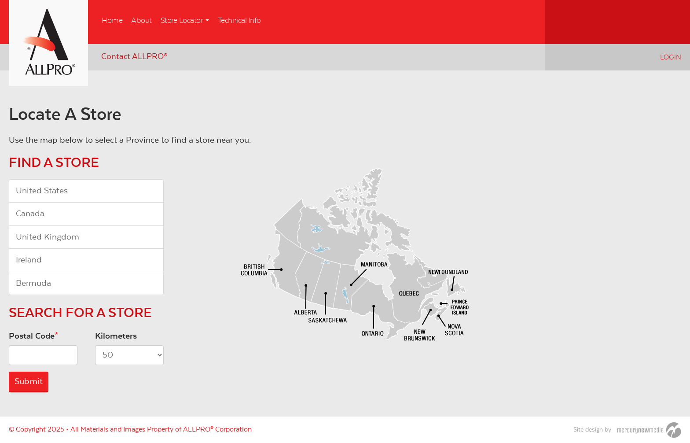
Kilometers (116, 336)
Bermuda (33, 283)
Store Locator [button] (185, 20)
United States (42, 191)
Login (670, 57)
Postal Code (32, 336)
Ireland (29, 260)
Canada (30, 213)
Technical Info (239, 20)
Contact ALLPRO (134, 56)
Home (112, 20)
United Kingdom (47, 237)
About (141, 20)
